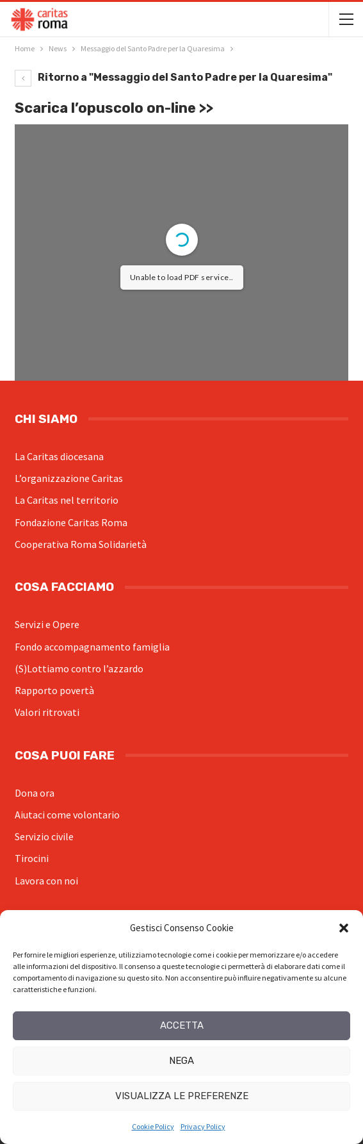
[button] (343, 928)
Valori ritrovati (47, 712)
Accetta (182, 1025)
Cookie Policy (153, 1126)
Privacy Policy (203, 1126)
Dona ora (34, 792)
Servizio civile (44, 836)
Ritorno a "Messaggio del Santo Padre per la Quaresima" (173, 77)
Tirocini (32, 858)
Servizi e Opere (47, 624)
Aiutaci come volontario (67, 814)
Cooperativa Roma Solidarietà (81, 544)
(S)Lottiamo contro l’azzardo (79, 668)
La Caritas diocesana (59, 456)
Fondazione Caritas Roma (71, 522)
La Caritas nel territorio (66, 499)
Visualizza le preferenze (181, 1096)
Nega (181, 1060)
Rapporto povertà (54, 690)
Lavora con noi (46, 880)
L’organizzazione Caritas (69, 478)
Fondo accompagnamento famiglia (92, 646)
